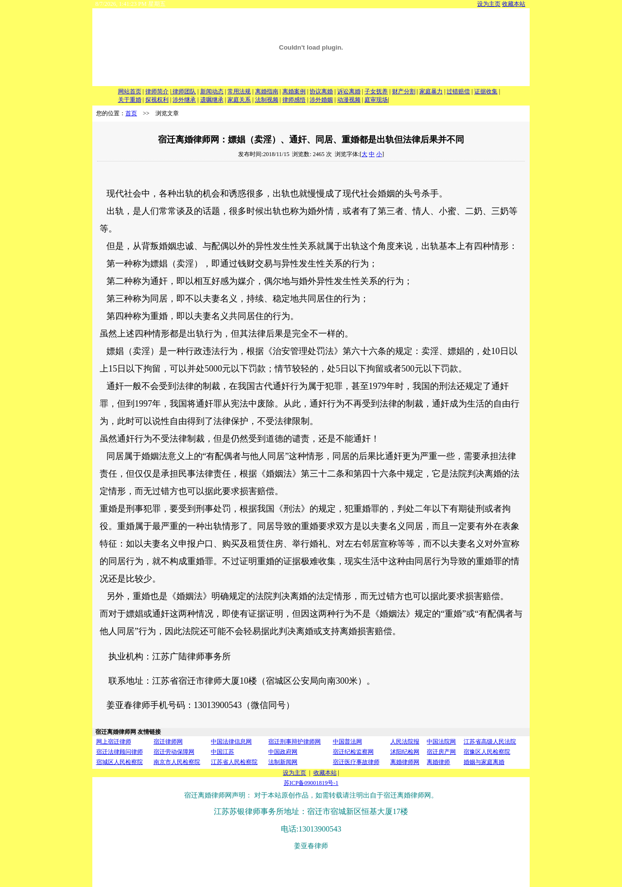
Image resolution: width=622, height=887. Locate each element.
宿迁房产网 (441, 751)
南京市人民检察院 (177, 762)
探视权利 (157, 99)
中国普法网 (347, 741)
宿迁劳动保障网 (174, 751)
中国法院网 (441, 741)
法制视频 (266, 99)
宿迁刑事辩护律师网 (294, 741)
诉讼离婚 (349, 91)
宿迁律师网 (168, 741)
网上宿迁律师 (113, 741)
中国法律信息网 (231, 741)
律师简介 (157, 91)
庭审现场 (376, 99)
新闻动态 (212, 91)
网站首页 (129, 91)
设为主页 (489, 3)
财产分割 (403, 91)
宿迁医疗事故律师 (356, 762)
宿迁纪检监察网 (353, 751)
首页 (131, 113)
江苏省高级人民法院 (490, 741)
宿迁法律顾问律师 (119, 751)
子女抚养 (376, 91)
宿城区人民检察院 (119, 762)
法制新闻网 (282, 762)
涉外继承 (184, 99)
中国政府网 (282, 751)
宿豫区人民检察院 (487, 751)
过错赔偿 (458, 91)
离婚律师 (438, 762)
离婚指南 (266, 91)
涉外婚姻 (321, 99)
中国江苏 (222, 751)
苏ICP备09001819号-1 (311, 783)
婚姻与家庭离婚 (484, 762)
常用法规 (239, 91)
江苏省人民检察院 (234, 762)
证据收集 (486, 91)
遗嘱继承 (212, 99)
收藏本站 (513, 3)
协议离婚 (321, 91)
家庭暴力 (431, 91)
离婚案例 (294, 91)
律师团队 (183, 91)
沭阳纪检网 (404, 751)
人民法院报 (404, 741)
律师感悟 (294, 99)
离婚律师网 (404, 762)
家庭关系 (239, 99)
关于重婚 (129, 99)
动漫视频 (349, 99)
